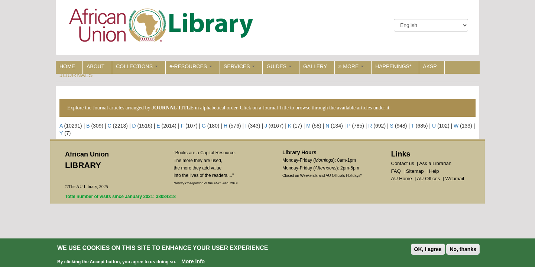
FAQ (396, 171)
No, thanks (463, 250)
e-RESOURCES (190, 66)
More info (193, 262)
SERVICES (239, 66)
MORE (351, 66)
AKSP (430, 66)
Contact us (402, 163)
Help (434, 171)
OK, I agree (428, 250)
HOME (67, 66)
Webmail (454, 178)
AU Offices (428, 178)
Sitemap (415, 171)
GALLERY (315, 66)
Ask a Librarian (435, 163)
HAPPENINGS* (393, 66)
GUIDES (279, 66)
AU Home (401, 178)
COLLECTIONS (137, 66)
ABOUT (95, 66)
